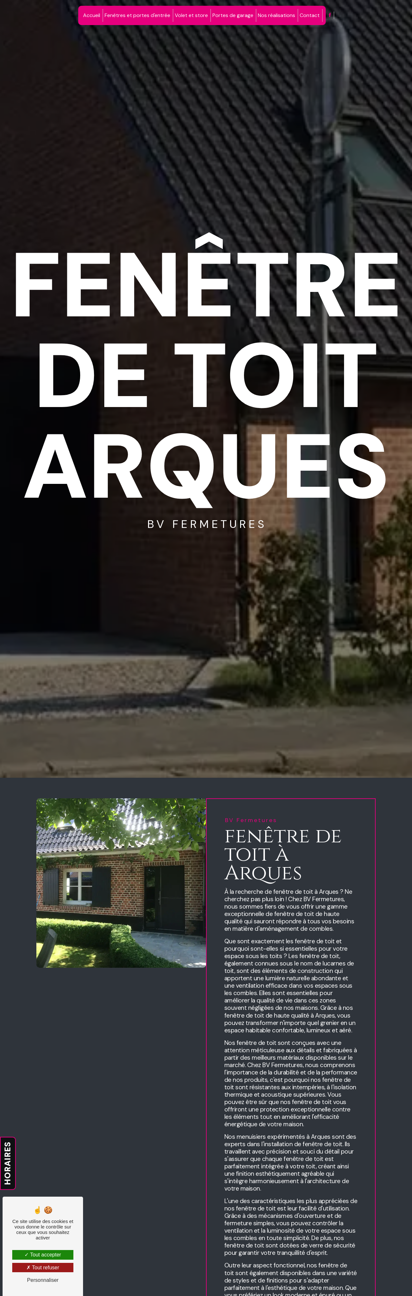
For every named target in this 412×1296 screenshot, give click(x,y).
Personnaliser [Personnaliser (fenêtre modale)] (43, 1280)
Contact (310, 15)
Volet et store (191, 15)
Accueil (91, 15)
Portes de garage (232, 15)
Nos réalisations (276, 15)
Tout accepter (42, 1254)
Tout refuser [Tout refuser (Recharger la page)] (42, 1267)
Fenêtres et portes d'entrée (137, 15)
